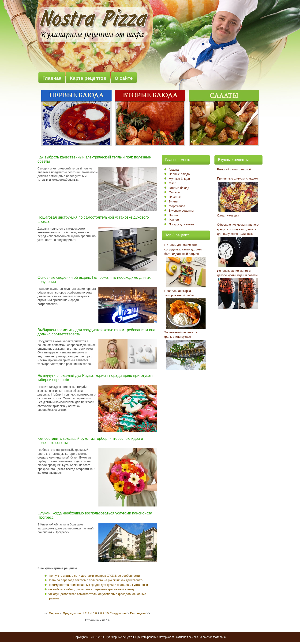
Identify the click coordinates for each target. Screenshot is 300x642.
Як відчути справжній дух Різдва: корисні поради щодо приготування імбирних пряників (97, 378)
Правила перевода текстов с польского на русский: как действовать (95, 580)
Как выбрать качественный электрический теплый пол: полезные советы (94, 159)
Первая (54, 613)
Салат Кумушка (228, 215)
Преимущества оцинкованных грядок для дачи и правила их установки (98, 585)
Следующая (118, 613)
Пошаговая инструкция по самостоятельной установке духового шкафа (93, 219)
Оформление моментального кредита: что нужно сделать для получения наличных (238, 229)
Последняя (138, 613)
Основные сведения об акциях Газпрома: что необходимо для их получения (94, 279)
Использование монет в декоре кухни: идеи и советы (237, 273)
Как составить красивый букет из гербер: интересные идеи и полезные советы (90, 441)
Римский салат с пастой (234, 169)
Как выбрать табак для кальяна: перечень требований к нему (91, 589)
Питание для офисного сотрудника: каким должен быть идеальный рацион (183, 249)
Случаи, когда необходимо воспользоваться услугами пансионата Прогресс (95, 515)
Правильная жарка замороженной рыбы (179, 293)
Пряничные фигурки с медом (237, 178)
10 (107, 613)
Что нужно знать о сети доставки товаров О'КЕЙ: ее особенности (94, 575)
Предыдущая (72, 613)
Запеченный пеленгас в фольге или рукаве (181, 334)
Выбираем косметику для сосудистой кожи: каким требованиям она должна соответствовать (96, 332)
